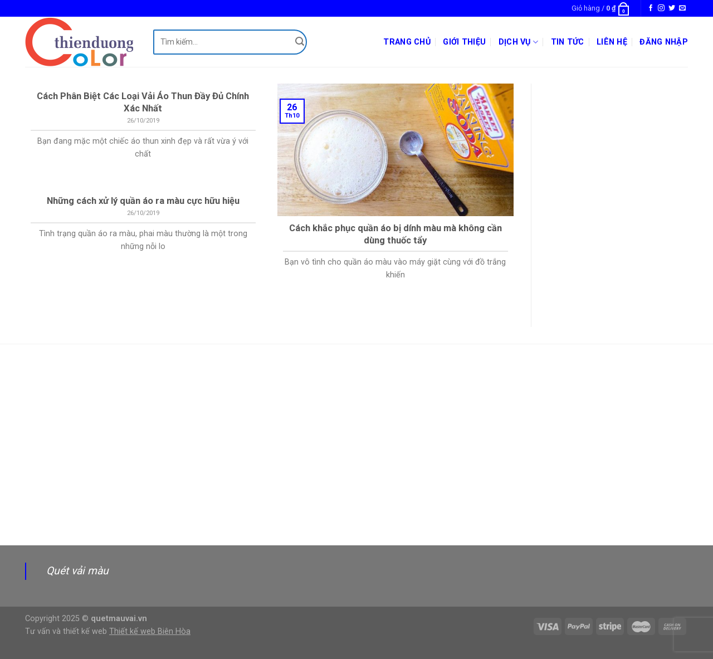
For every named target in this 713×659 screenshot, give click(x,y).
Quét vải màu (77, 570)
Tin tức (567, 42)
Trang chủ (407, 42)
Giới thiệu (464, 42)
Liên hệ (612, 42)
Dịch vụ (519, 42)
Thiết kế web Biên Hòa (150, 631)
